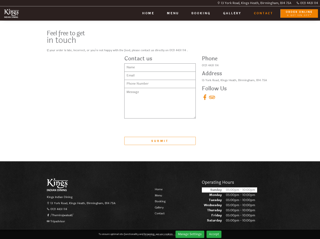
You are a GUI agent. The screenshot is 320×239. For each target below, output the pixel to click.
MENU (173, 13)
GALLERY (232, 13)
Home (159, 189)
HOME (148, 13)
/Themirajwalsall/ (60, 215)
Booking (160, 201)
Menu (158, 196)
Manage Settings (190, 234)
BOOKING (200, 13)
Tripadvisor (56, 221)
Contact (160, 213)
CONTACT (263, 13)
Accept (214, 234)
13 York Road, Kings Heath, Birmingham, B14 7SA (254, 3)
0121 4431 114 (307, 3)
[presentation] (155, 128)
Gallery (159, 208)
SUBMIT (160, 141)
